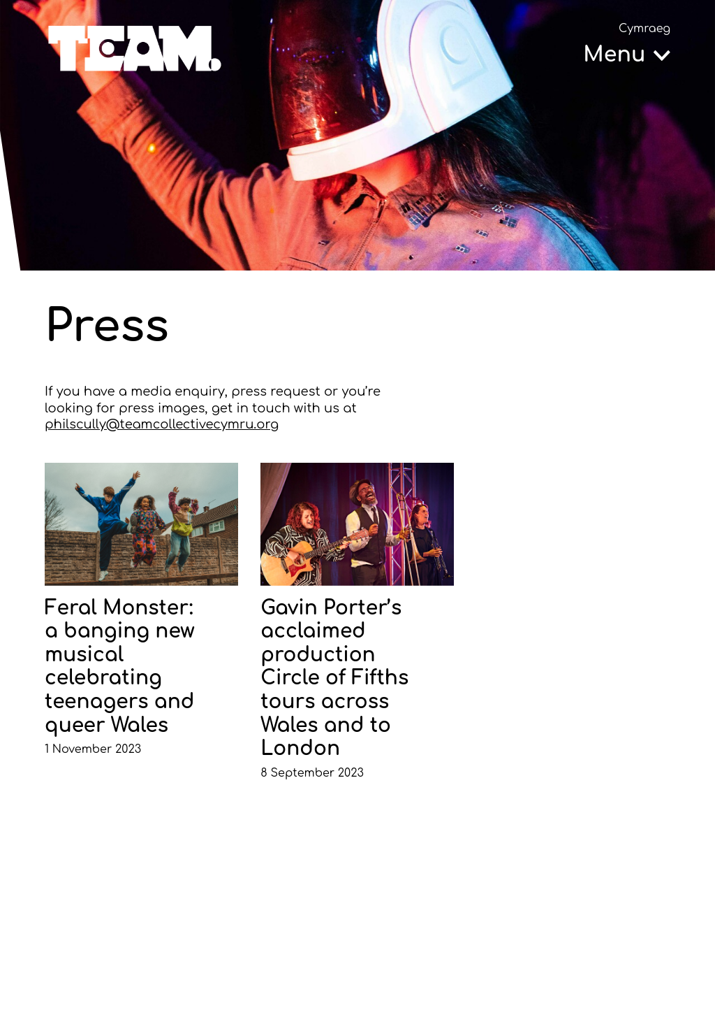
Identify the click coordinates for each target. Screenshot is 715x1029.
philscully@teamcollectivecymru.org (162, 424)
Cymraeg (644, 28)
